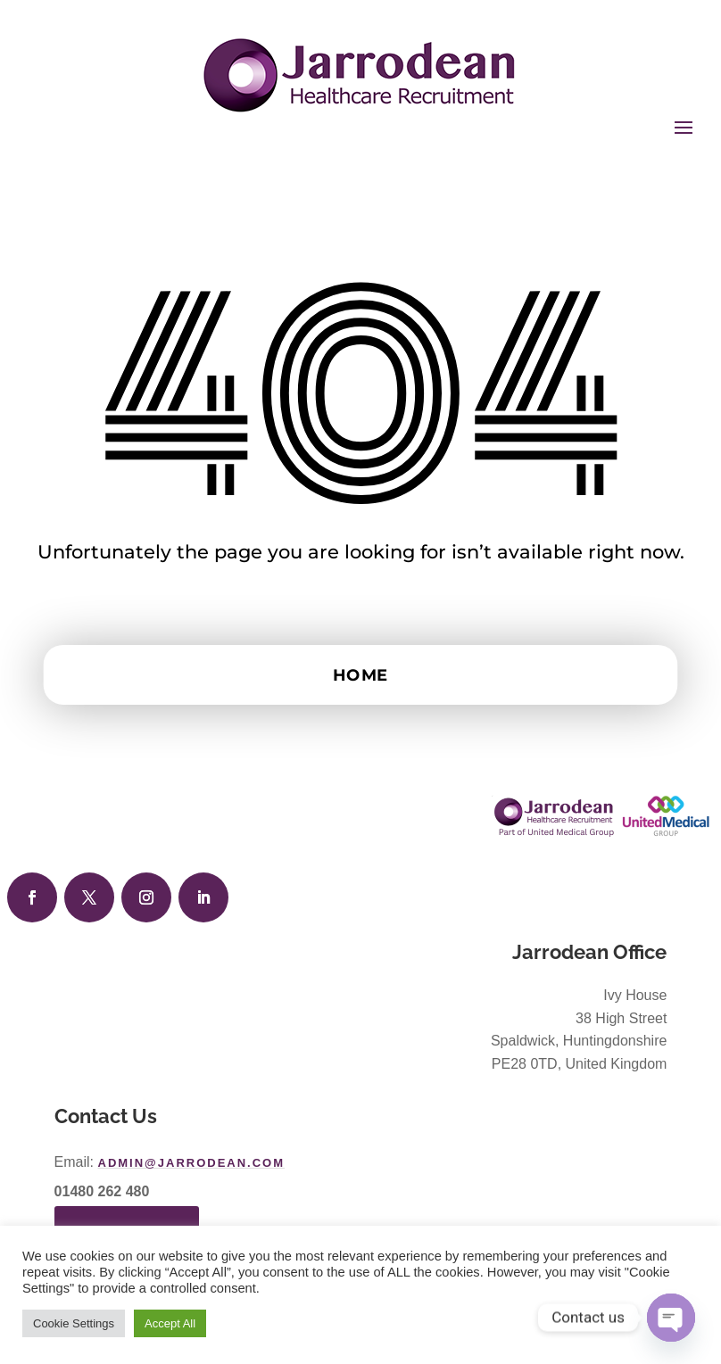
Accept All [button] (170, 1323)
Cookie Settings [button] (73, 1323)
